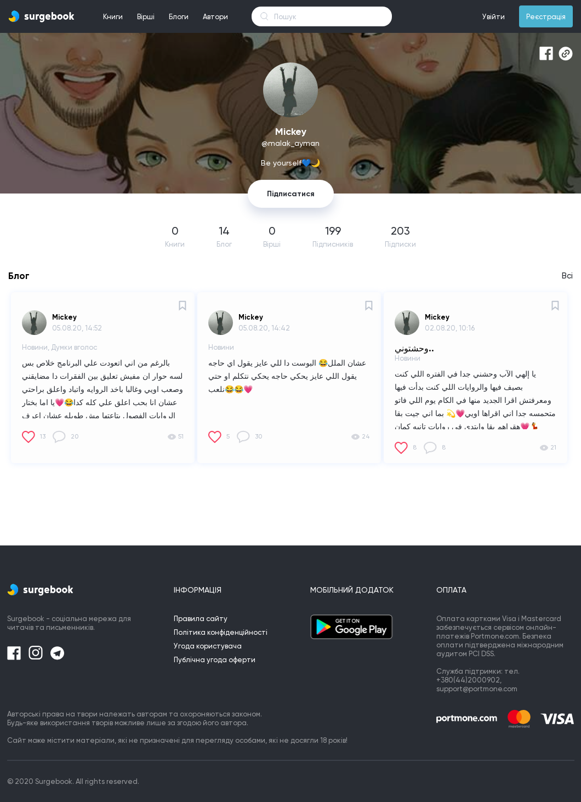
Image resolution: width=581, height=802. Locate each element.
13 (42, 436)
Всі (567, 276)
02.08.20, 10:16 (450, 328)
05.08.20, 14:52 (77, 328)
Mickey (64, 317)
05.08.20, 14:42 (264, 328)
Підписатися (291, 193)
